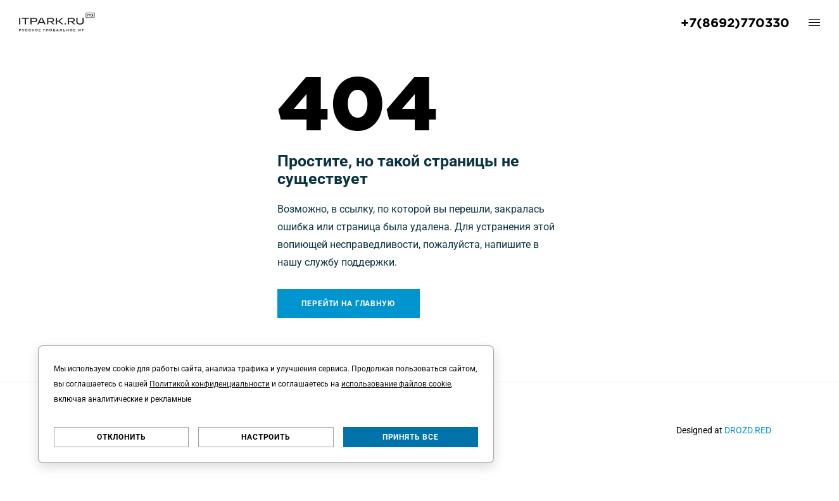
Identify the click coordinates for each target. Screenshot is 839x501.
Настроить (266, 437)
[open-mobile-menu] (814, 22)
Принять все (410, 437)
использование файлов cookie (396, 384)
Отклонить (121, 437)
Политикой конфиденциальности (209, 384)
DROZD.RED (747, 430)
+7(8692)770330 (735, 22)
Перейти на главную (347, 303)
